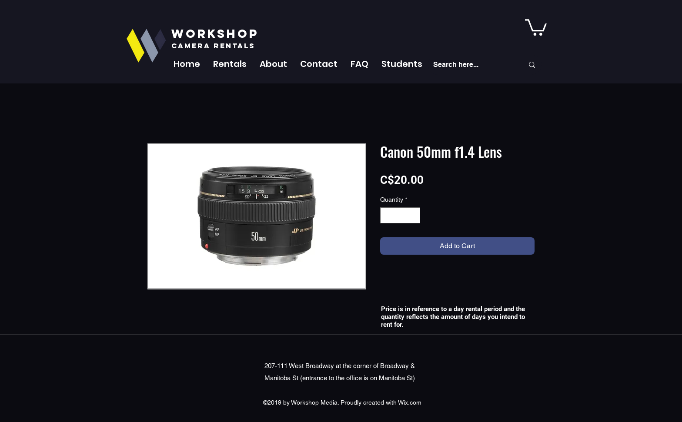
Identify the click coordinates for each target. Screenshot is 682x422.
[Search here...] (472, 65)
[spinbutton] (400, 215)
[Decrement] (386, 215)
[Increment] (413, 215)
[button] (230, 64)
